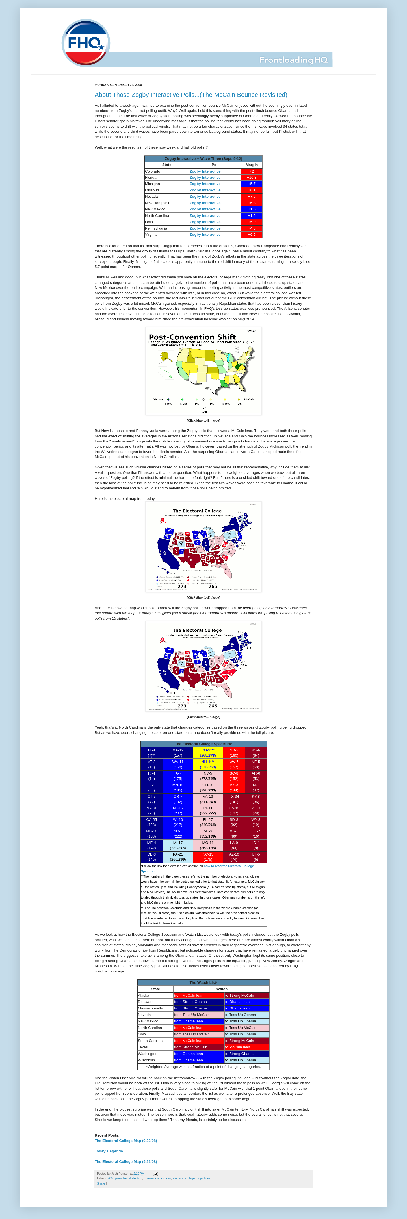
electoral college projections (191, 1178)
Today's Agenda (109, 1151)
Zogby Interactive (205, 171)
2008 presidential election (125, 1178)
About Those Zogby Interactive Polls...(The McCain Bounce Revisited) (191, 94)
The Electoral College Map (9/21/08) (126, 1161)
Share (101, 1183)
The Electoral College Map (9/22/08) (126, 1141)
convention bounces (157, 1178)
